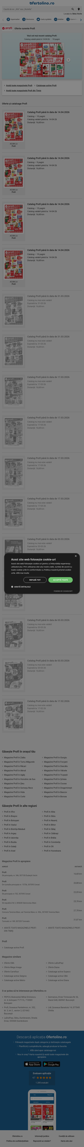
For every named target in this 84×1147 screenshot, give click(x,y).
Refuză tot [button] (35, 580)
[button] (21, 586)
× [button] (76, 556)
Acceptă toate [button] (60, 580)
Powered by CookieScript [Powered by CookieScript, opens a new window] (63, 591)
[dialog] (42, 573)
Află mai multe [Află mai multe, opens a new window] (22, 573)
